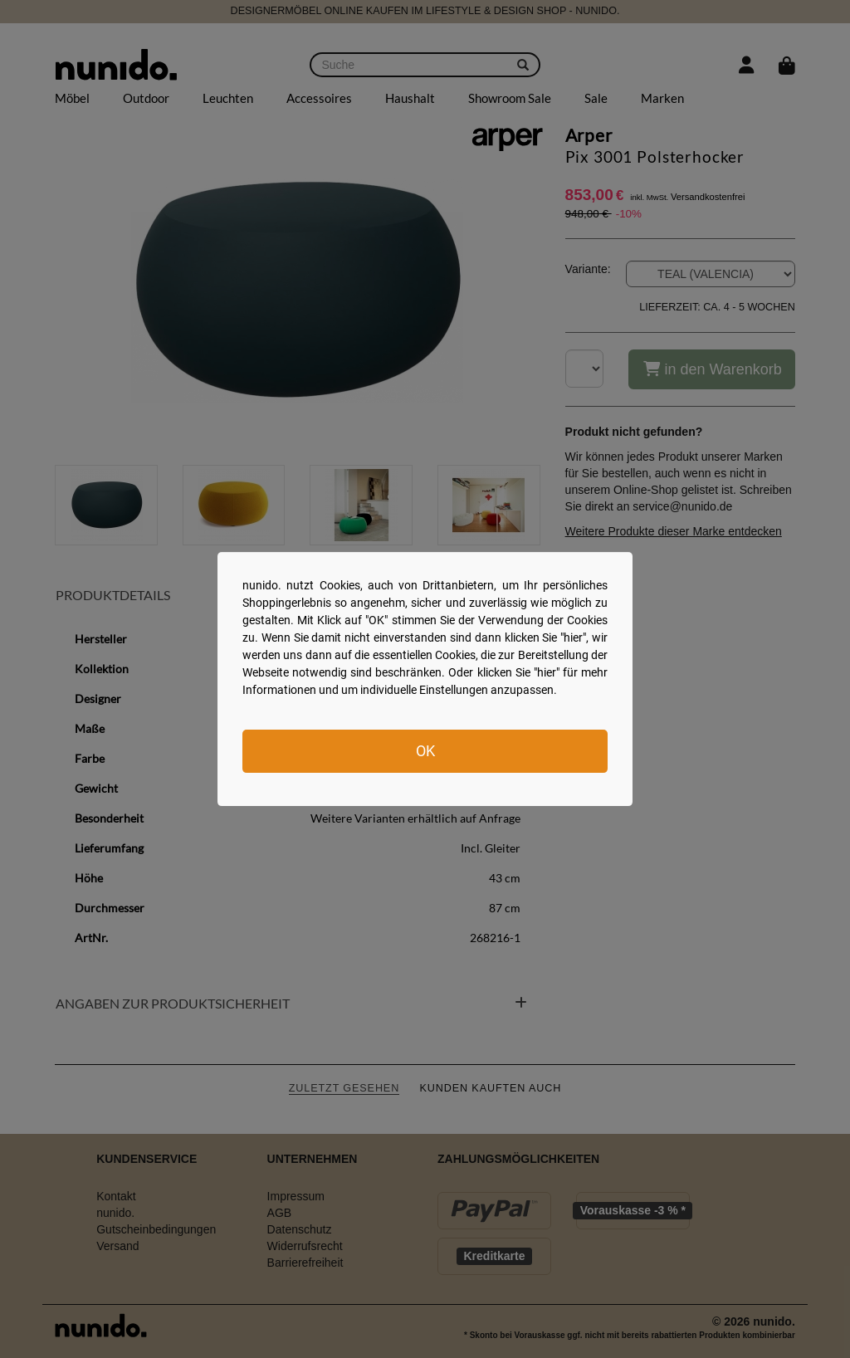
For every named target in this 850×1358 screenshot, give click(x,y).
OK (425, 751)
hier (573, 637)
